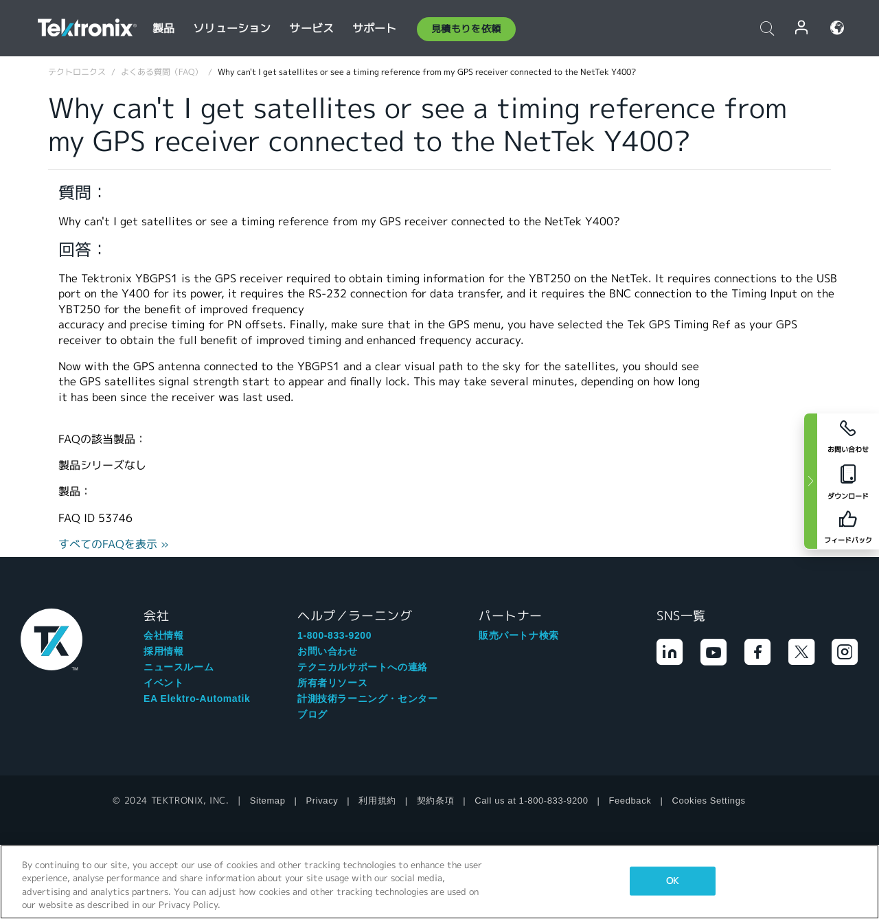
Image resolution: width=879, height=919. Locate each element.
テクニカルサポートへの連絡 (362, 666)
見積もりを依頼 (466, 29)
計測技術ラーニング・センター (367, 698)
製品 (163, 28)
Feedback (630, 800)
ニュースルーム (179, 666)
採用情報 (163, 651)
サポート (374, 28)
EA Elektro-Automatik (197, 698)
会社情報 (163, 635)
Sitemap (268, 800)
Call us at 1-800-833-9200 (531, 800)
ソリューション (232, 28)
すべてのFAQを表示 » (113, 544)
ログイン (802, 28)
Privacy (322, 800)
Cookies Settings (708, 800)
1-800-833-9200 (334, 635)
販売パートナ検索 (519, 635)
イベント (163, 682)
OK (672, 880)
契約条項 (435, 800)
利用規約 (377, 800)
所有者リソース (332, 682)
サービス (311, 28)
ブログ (312, 714)
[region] (439, 882)
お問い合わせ (327, 651)
